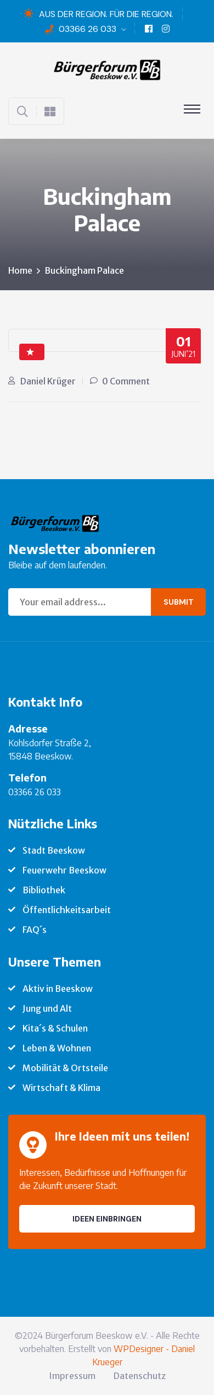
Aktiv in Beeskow (57, 988)
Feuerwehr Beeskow (64, 870)
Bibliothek (43, 889)
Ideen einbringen (107, 1219)
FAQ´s (34, 929)
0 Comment (126, 381)
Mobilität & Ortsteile (65, 1067)
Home (20, 270)
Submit (179, 602)
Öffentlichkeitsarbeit (66, 909)
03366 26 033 (87, 29)
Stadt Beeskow (53, 850)
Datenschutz (140, 1375)
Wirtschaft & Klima (61, 1087)
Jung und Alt (47, 1008)
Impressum (72, 1375)
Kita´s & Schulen (55, 1028)
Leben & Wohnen (56, 1048)
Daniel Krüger (48, 381)
